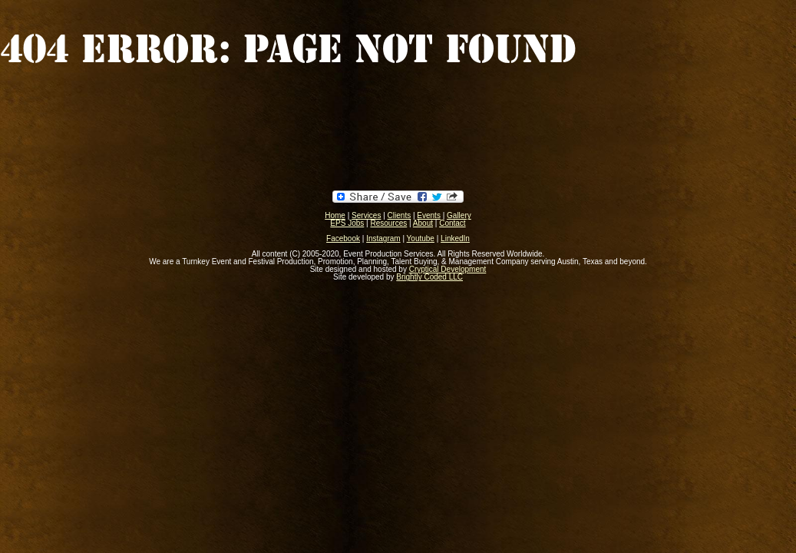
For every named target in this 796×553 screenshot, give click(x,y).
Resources (388, 223)
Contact (452, 223)
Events (429, 215)
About (423, 223)
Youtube (420, 238)
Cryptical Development (448, 269)
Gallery (459, 215)
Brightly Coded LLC (429, 277)
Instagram (383, 238)
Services (366, 215)
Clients (399, 215)
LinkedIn (455, 238)
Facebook (343, 238)
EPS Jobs (347, 223)
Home (335, 215)
